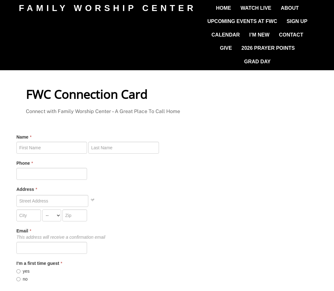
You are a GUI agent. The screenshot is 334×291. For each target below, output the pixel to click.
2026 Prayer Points (268, 48)
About (290, 8)
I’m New (259, 34)
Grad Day (257, 61)
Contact (291, 34)
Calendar (226, 34)
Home (223, 8)
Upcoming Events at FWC (242, 21)
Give (226, 48)
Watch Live (256, 8)
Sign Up (297, 21)
